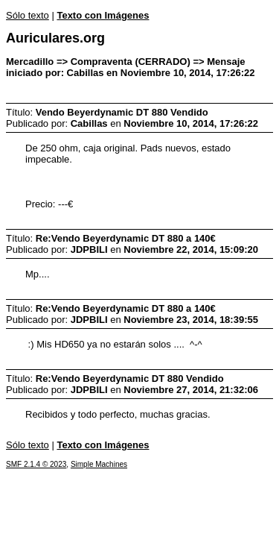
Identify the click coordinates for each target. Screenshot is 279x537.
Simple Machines (99, 464)
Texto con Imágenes (103, 15)
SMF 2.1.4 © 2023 (36, 464)
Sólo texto (27, 15)
